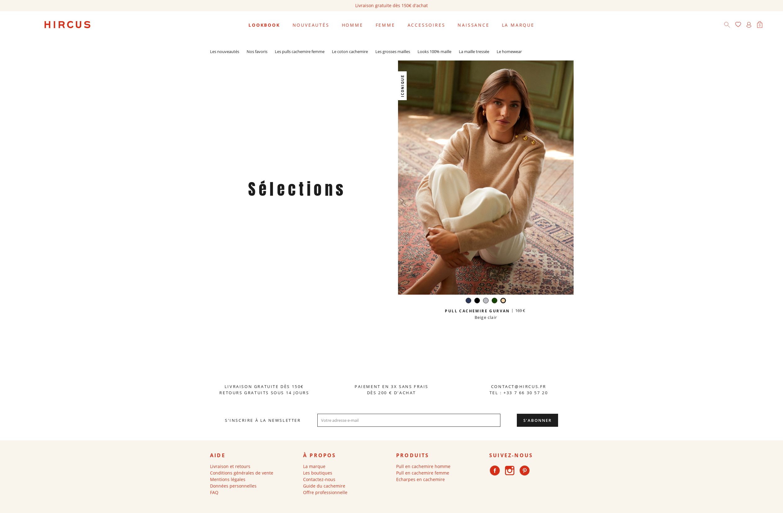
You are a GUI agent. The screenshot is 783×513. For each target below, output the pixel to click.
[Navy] (468, 301)
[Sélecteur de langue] (770, 25)
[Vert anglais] (494, 301)
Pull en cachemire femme (422, 473)
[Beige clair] (503, 301)
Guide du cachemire (324, 486)
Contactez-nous (319, 479)
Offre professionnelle (325, 492)
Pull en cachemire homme (423, 466)
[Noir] (477, 301)
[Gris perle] (486, 301)
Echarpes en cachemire (420, 479)
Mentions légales (227, 479)
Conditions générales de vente (241, 473)
